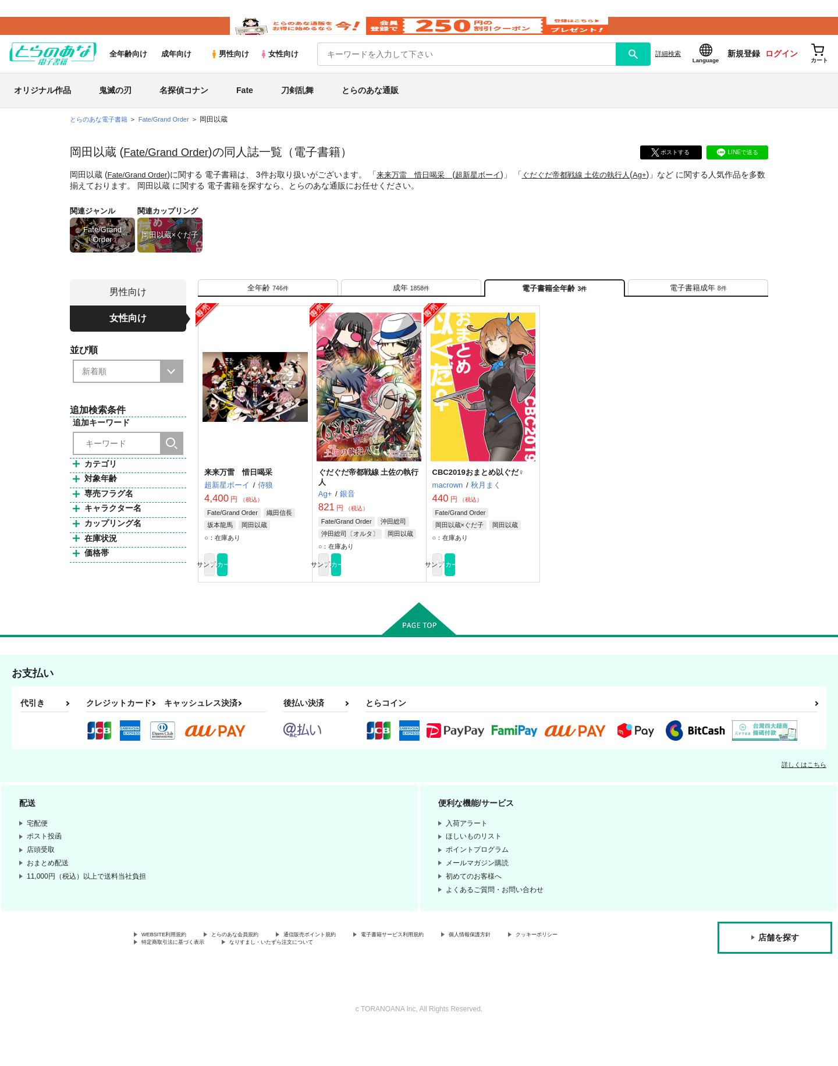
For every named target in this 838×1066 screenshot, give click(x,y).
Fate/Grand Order (169, 168)
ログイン (781, 70)
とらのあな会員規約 (257, 967)
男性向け (229, 70)
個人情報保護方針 (545, 967)
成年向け (176, 70)
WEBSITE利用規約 (171, 967)
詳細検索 (668, 70)
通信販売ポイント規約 (349, 967)
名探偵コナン (183, 107)
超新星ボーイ (490, 191)
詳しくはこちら (804, 796)
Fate (244, 107)
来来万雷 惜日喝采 (422, 191)
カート (281, 594)
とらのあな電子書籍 (101, 136)
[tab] (268, 309)
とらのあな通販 (370, 107)
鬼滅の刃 (115, 107)
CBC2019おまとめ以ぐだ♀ (478, 499)
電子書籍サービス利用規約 (450, 967)
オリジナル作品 (42, 107)
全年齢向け (128, 70)
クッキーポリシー (169, 977)
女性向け (279, 70)
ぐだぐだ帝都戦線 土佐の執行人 (593, 191)
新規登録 (743, 70)
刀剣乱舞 (297, 107)
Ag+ (662, 191)
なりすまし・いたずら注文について (387, 977)
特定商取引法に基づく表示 (264, 977)
